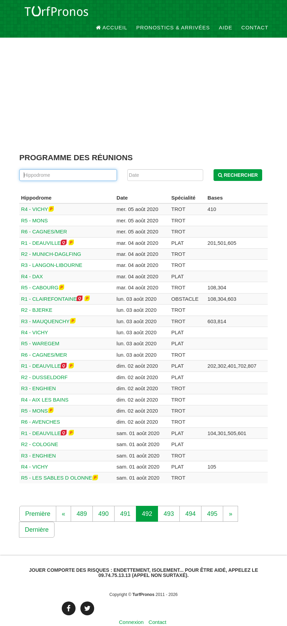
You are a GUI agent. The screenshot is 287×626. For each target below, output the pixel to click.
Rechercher (238, 163)
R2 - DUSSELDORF (44, 365)
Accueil (112, 14)
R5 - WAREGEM (40, 332)
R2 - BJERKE (36, 298)
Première (37, 502)
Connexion (131, 610)
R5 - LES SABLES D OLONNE (56, 466)
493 (169, 502)
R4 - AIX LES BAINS (45, 388)
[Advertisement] (143, 86)
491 (125, 502)
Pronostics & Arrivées (173, 14)
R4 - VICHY (34, 198)
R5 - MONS (34, 209)
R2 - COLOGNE (39, 433)
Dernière (37, 517)
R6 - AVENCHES (40, 410)
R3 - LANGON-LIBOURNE (51, 254)
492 (147, 502)
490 (103, 502)
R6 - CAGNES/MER (44, 220)
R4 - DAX (32, 265)
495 (212, 502)
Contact (254, 14)
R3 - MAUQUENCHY (45, 309)
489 (82, 502)
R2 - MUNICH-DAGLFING (51, 242)
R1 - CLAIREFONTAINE (49, 287)
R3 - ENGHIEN (38, 377)
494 (190, 502)
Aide (225, 14)
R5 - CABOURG (39, 276)
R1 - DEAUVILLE (41, 231)
